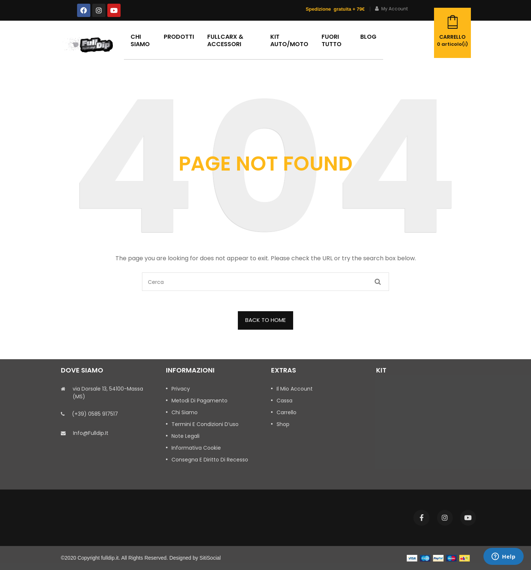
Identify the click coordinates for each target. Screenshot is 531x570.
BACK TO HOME (265, 320)
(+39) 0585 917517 (95, 414)
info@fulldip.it (90, 433)
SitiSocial (210, 558)
